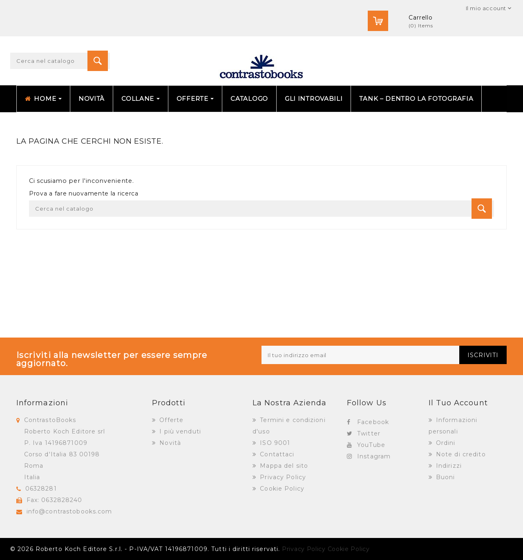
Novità (169, 443)
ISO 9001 (274, 443)
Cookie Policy (281, 488)
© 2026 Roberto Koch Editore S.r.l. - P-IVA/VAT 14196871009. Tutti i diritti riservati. (145, 549)
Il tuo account (458, 402)
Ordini (445, 443)
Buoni (444, 477)
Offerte (170, 420)
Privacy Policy (282, 477)
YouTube (371, 445)
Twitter (368, 433)
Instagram (374, 456)
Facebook (373, 422)
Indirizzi (448, 465)
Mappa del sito (283, 465)
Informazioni (42, 402)
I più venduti (179, 431)
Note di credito (460, 454)
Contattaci (276, 454)
